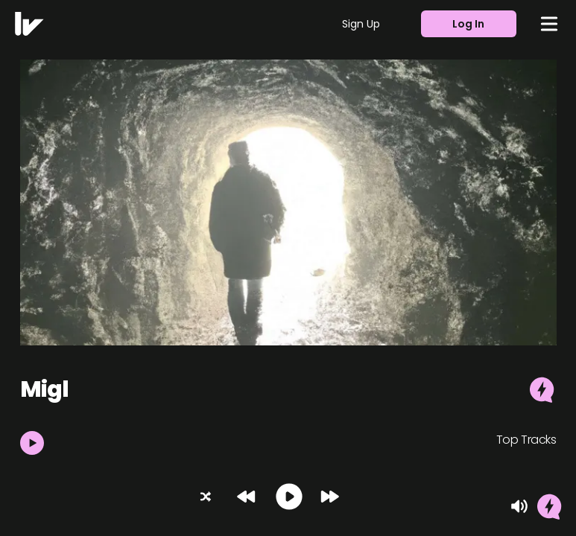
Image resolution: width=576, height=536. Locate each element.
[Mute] (519, 506)
